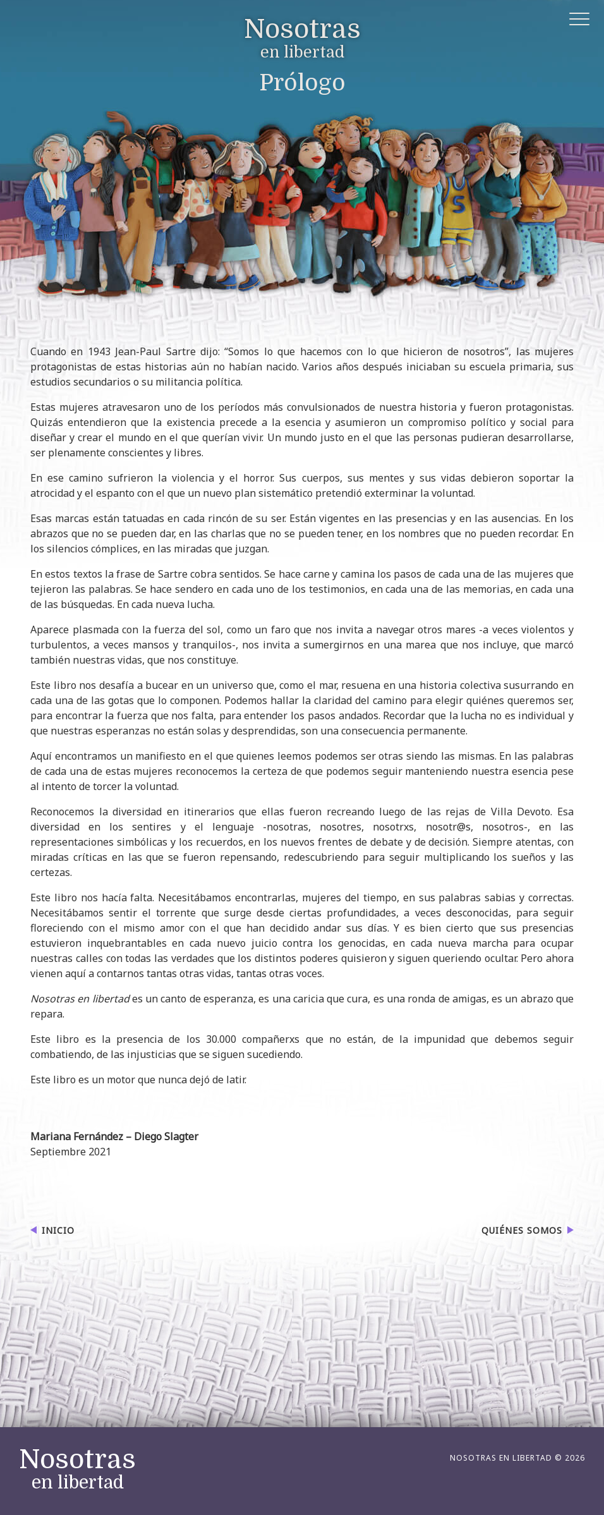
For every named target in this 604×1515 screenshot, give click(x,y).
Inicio (58, 1230)
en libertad (302, 39)
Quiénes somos (521, 1230)
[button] (580, 21)
